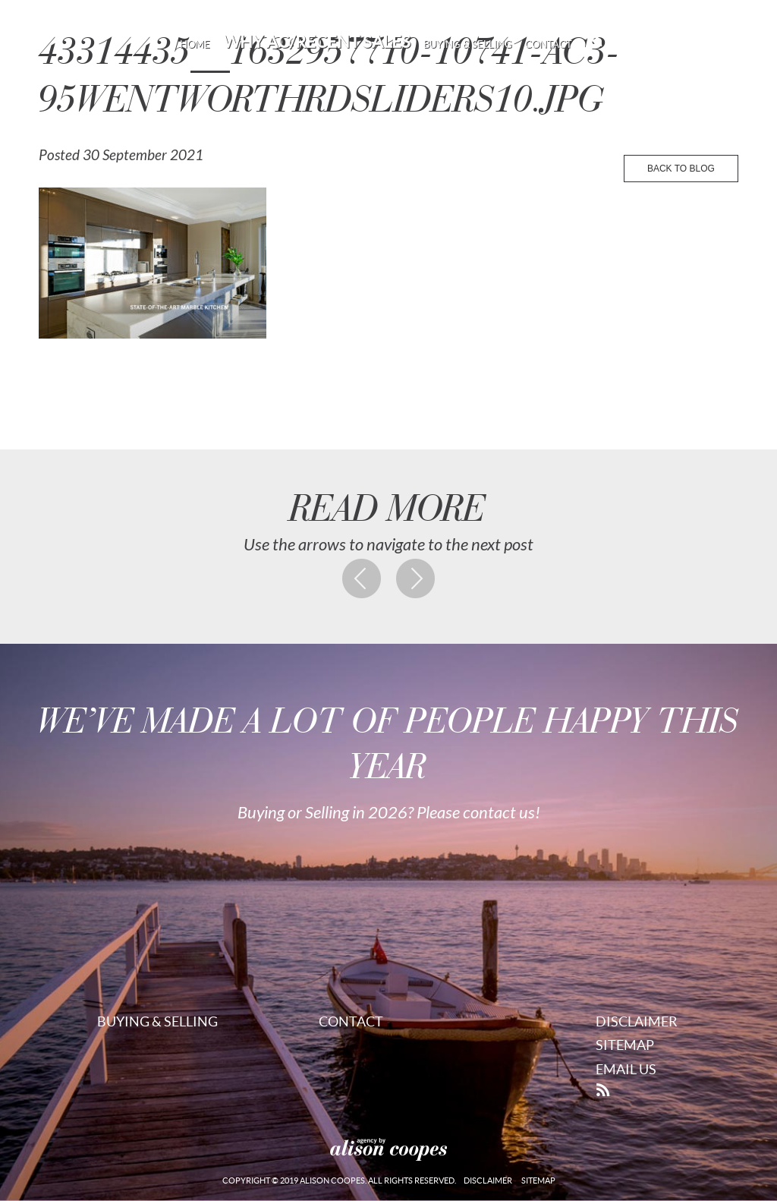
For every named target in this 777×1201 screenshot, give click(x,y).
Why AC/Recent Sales (317, 42)
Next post (416, 578)
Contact (548, 44)
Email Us (626, 1069)
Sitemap (625, 1045)
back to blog (681, 168)
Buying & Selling (467, 44)
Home (195, 44)
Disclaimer (637, 1021)
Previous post (362, 578)
